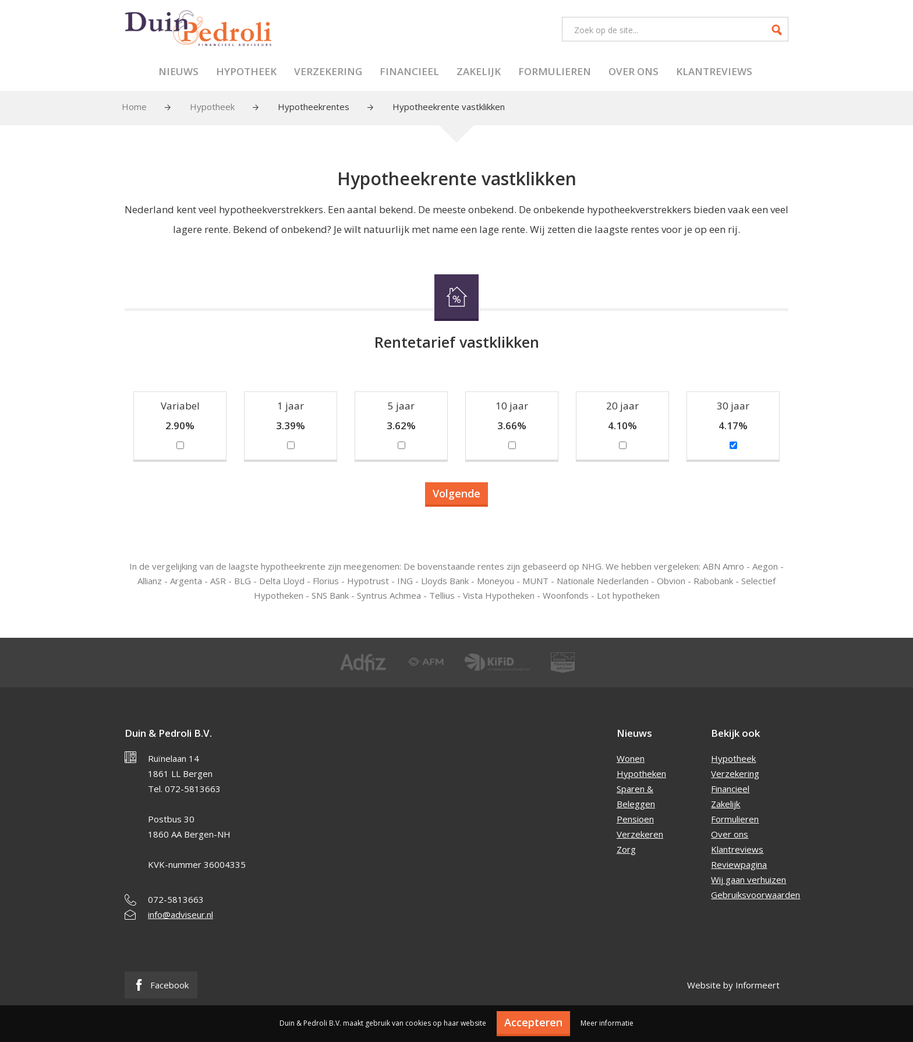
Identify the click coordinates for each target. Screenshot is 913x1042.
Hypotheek (246, 71)
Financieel (409, 71)
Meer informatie (607, 1023)
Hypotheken (641, 773)
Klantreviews (714, 71)
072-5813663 (176, 899)
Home (134, 106)
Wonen (631, 758)
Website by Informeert (733, 985)
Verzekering (328, 71)
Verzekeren (640, 834)
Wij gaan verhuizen (748, 879)
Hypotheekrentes (313, 106)
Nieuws (178, 71)
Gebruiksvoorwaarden (755, 894)
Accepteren (533, 1022)
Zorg (626, 849)
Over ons (633, 71)
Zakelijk (478, 71)
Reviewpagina (739, 864)
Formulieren (554, 71)
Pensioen (635, 819)
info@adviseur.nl (180, 914)
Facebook (161, 985)
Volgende (456, 493)
